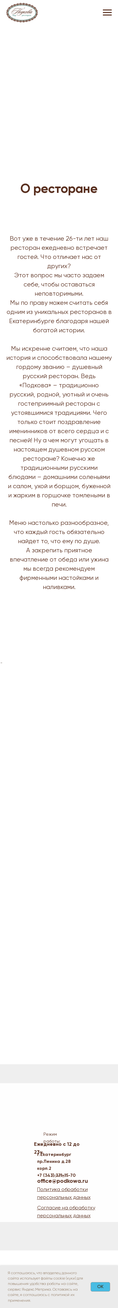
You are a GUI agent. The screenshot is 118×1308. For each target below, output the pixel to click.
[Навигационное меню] (107, 12)
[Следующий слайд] (112, 692)
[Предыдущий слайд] (5, 692)
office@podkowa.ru (62, 1238)
